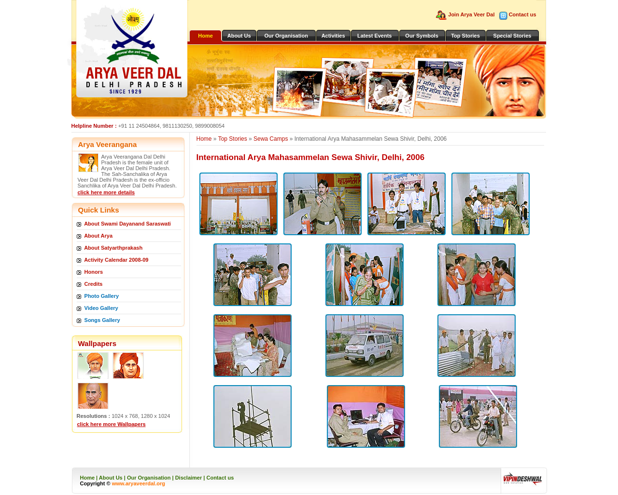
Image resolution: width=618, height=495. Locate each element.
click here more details (106, 192)
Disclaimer (188, 478)
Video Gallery (101, 308)
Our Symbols (421, 36)
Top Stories (465, 36)
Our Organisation (286, 36)
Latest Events (374, 36)
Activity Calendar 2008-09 (116, 260)
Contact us (522, 14)
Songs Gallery (102, 320)
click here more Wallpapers (111, 424)
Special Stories (512, 36)
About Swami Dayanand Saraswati (127, 224)
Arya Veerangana (107, 144)
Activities (333, 36)
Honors (93, 272)
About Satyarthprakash (113, 248)
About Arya (98, 236)
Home (205, 36)
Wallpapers (97, 343)
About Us (239, 36)
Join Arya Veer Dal (472, 14)
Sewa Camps (270, 138)
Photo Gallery (101, 296)
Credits (93, 284)
